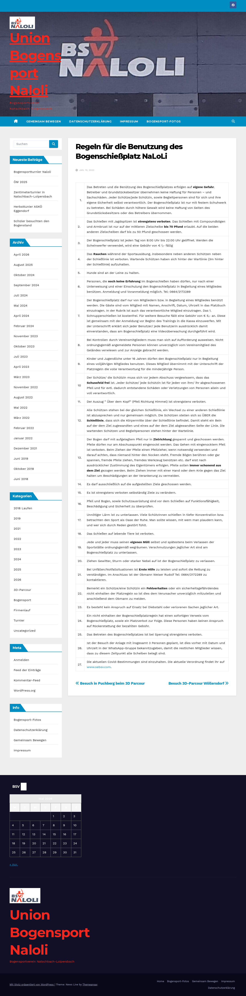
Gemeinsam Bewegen (43, 121)
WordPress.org (25, 690)
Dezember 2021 (25, 448)
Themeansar (89, 984)
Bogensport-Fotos (164, 121)
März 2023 (22, 377)
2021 (17, 528)
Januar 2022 (23, 438)
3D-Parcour (22, 590)
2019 (17, 518)
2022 (17, 539)
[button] (233, 121)
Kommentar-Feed (27, 680)
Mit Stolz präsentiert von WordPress (32, 984)
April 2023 (21, 367)
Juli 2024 (21, 295)
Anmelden (21, 660)
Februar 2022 (24, 428)
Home (160, 981)
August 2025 (23, 265)
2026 (17, 579)
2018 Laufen (23, 508)
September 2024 (26, 285)
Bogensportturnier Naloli (32, 172)
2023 (17, 549)
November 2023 (26, 336)
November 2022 (26, 387)
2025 (17, 569)
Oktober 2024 (24, 275)
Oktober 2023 (24, 346)
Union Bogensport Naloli (50, 932)
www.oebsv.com (99, 667)
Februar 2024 (24, 326)
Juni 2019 (21, 458)
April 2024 (21, 316)
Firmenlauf (22, 610)
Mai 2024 (20, 305)
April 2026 (21, 254)
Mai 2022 (20, 407)
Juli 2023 (21, 356)
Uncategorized (25, 630)
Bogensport (22, 600)
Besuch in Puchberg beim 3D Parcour (110, 683)
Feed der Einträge (27, 670)
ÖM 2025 (20, 182)
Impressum (129, 121)
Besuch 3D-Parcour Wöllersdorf (199, 683)
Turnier (19, 620)
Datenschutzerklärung (90, 121)
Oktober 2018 (24, 469)
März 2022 (22, 418)
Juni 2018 (21, 479)
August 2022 (23, 397)
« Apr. (14, 864)
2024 (17, 559)
